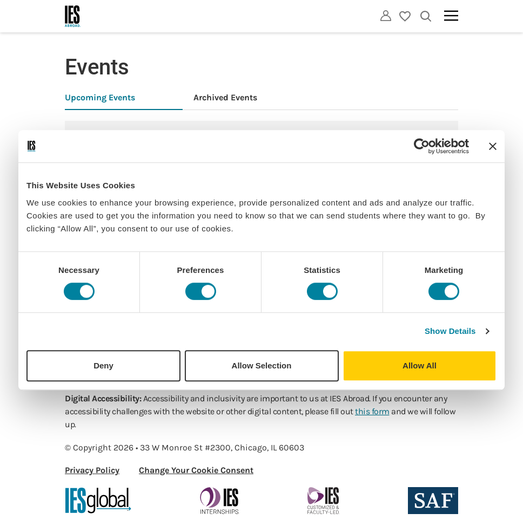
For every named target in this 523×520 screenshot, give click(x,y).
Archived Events (225, 97)
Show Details (450, 331)
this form (372, 411)
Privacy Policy (92, 470)
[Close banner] (493, 146)
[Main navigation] (451, 16)
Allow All (420, 365)
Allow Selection (262, 365)
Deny (103, 365)
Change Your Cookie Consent (196, 470)
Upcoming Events (100, 97)
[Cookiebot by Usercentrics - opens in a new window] (421, 146)
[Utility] (385, 15)
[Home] (73, 16)
